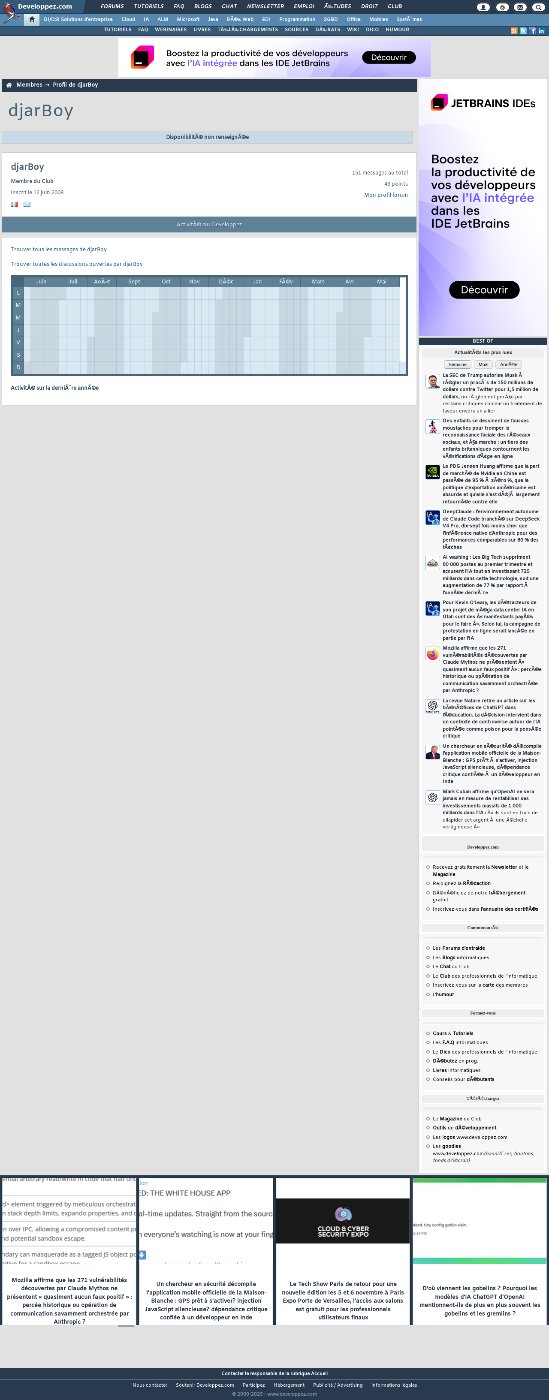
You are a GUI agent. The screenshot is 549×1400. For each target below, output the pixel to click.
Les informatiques (461, 958)
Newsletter (265, 6)
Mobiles (378, 20)
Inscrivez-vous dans (485, 909)
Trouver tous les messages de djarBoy (59, 250)
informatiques (457, 1071)
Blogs (202, 6)
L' (443, 995)
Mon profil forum (386, 195)
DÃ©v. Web (239, 20)
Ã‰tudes (337, 6)
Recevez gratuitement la (475, 867)
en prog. (455, 1061)
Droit (369, 6)
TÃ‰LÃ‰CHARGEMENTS (247, 30)
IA (146, 20)
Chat (229, 6)
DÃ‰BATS (327, 30)
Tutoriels (148, 6)
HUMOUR (397, 30)
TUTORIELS (117, 30)
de (464, 1128)
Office (354, 20)
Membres (29, 85)
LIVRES (202, 30)
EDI (266, 20)
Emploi (304, 6)
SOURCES (296, 30)
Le (441, 967)
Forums (112, 6)
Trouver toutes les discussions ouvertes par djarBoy (77, 264)
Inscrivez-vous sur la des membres (480, 985)
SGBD (331, 20)
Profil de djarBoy (75, 85)
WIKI (353, 30)
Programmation (297, 20)
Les (459, 948)
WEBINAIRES (171, 30)
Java (213, 20)
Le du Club (457, 1119)
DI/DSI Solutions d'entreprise (78, 20)
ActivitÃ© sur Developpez (209, 225)
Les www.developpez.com (470, 1138)
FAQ (179, 6)
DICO (372, 30)
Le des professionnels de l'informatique (485, 976)
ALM (162, 20)
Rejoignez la (462, 884)
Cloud (128, 20)
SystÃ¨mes (409, 20)
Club (394, 6)
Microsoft (188, 20)
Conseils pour (464, 1080)
